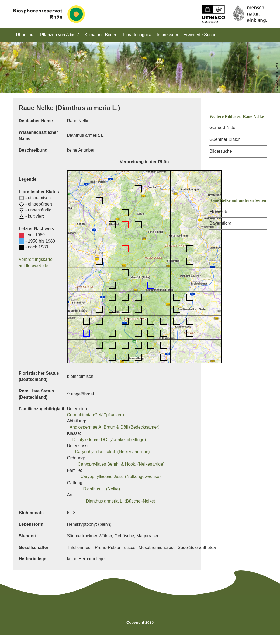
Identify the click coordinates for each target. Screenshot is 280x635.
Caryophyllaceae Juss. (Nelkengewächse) (120, 476)
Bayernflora (220, 223)
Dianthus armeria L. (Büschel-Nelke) (120, 501)
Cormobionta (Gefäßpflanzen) (95, 414)
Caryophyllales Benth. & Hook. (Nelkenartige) (121, 464)
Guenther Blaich (224, 139)
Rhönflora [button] (25, 34)
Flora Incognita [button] (137, 34)
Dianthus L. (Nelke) (101, 489)
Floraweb (218, 211)
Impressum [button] (167, 34)
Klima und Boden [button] (101, 34)
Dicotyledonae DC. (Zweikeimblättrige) (109, 439)
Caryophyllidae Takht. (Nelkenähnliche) (112, 451)
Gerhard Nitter (223, 127)
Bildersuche (220, 151)
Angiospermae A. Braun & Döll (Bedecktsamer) (114, 427)
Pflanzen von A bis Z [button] (59, 34)
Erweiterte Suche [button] (200, 34)
